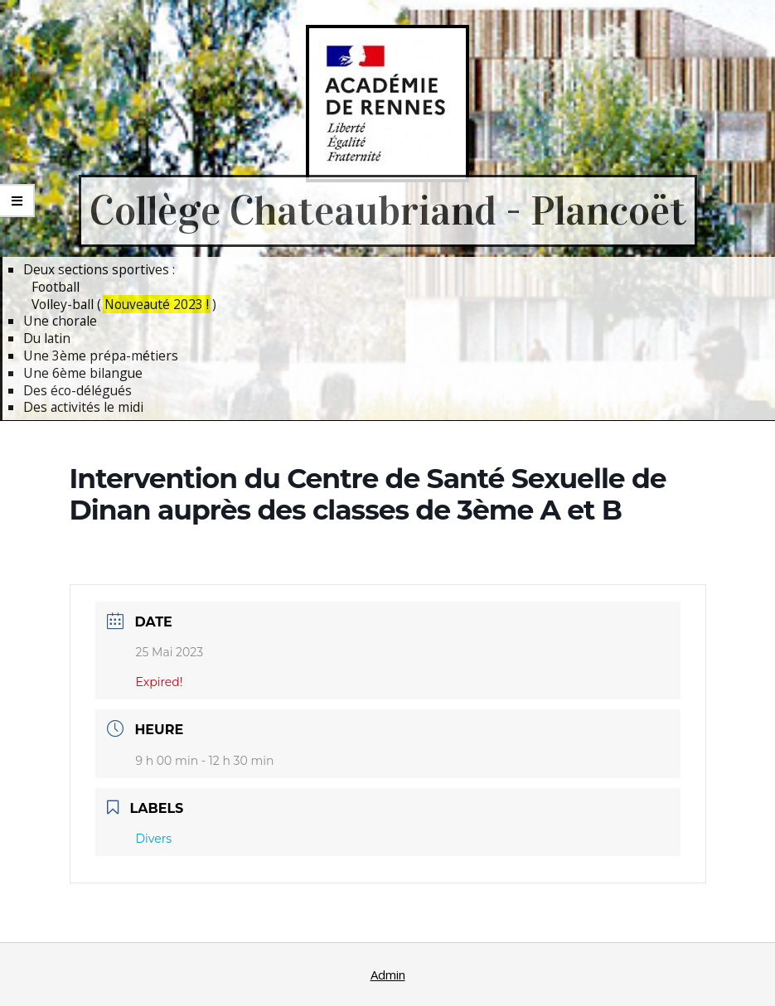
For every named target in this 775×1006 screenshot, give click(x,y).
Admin (388, 974)
